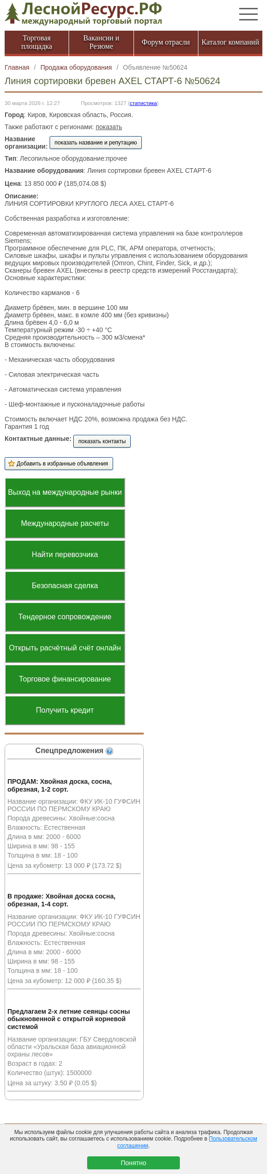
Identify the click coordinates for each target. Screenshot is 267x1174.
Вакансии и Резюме (101, 42)
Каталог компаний (230, 42)
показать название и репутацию (96, 142)
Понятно (133, 1163)
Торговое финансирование (65, 679)
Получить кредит (65, 710)
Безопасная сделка (65, 586)
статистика (143, 103)
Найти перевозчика (65, 554)
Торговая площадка (36, 42)
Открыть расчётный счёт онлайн (65, 648)
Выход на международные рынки (65, 492)
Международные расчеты (65, 523)
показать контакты (102, 441)
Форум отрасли (166, 42)
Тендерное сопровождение (64, 617)
